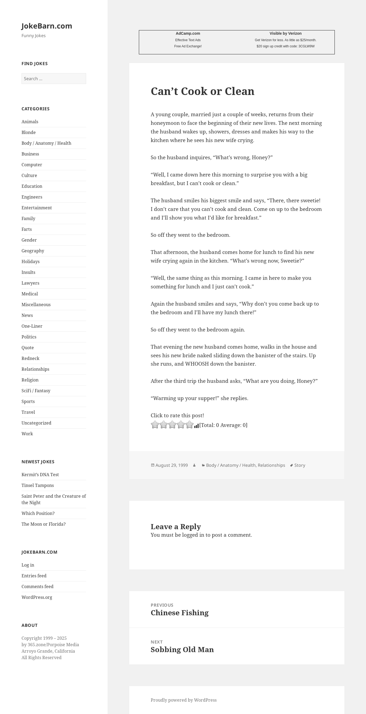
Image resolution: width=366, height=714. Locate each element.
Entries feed (34, 576)
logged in (193, 534)
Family (28, 218)
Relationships (35, 369)
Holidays (31, 261)
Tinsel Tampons (38, 485)
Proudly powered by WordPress (184, 700)
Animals (30, 122)
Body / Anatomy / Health (46, 143)
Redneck (30, 358)
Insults (28, 272)
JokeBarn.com (47, 26)
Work (27, 434)
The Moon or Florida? (44, 524)
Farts (27, 229)
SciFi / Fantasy (36, 391)
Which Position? (38, 513)
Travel (28, 412)
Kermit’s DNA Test (40, 475)
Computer (32, 165)
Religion (30, 380)
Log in (28, 565)
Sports (28, 401)
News (27, 315)
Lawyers (30, 283)
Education (32, 186)
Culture (29, 175)
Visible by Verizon (286, 33)
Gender (29, 240)
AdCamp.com (188, 33)
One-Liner (32, 326)
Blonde (29, 132)
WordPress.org (37, 597)
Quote (28, 348)
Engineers (32, 197)
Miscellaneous (36, 304)
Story (299, 465)
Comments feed (38, 586)
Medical (30, 294)
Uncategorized (36, 423)
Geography (33, 251)
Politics (29, 337)
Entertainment (37, 208)
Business (30, 154)
